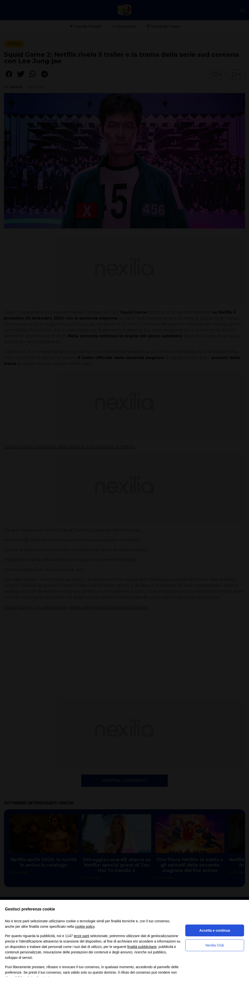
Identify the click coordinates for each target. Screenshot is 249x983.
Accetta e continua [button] (214, 930)
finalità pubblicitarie (142, 947)
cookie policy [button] (84, 926)
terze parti (81, 936)
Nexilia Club (215, 945)
